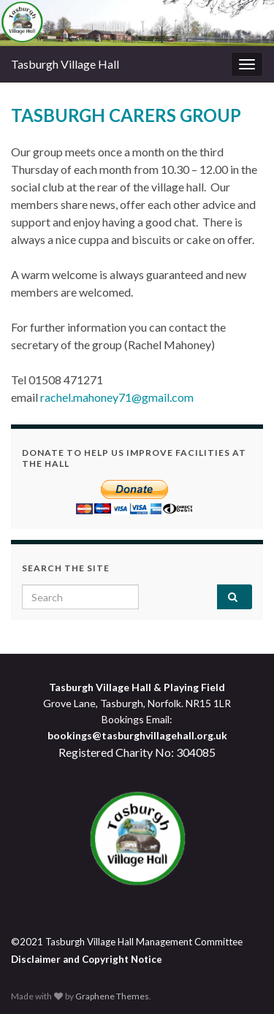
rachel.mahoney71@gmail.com (117, 397)
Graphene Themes (112, 996)
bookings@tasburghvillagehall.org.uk (137, 735)
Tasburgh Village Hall (65, 64)
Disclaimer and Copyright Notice (86, 959)
